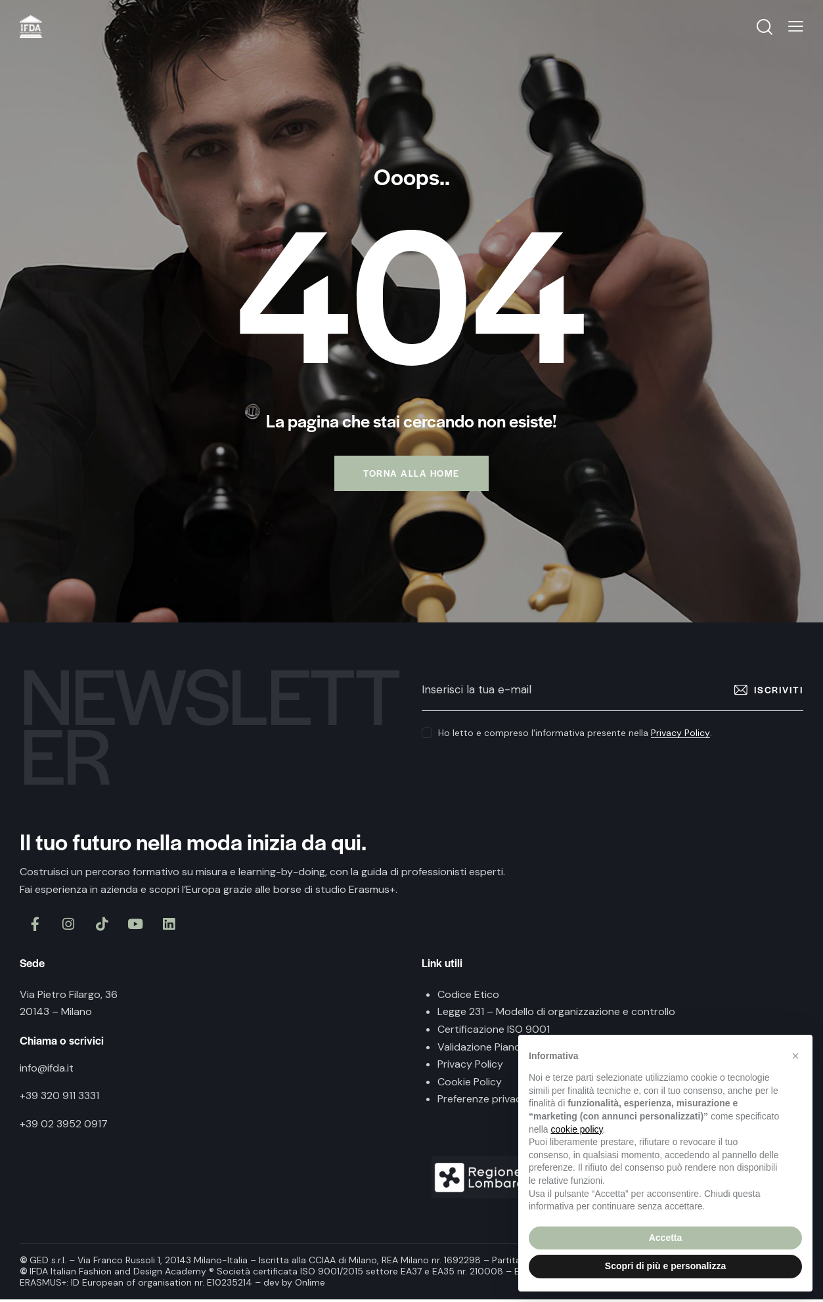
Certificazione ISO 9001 (493, 1032)
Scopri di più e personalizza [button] (665, 1266)
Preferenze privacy (482, 1101)
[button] (795, 1055)
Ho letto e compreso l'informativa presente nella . (575, 735)
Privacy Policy (680, 736)
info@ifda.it (47, 1070)
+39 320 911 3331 (59, 1098)
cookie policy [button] (576, 1129)
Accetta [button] (665, 1237)
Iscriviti (779, 692)
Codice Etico (468, 997)
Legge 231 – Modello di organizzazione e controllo (556, 1014)
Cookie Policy (469, 1084)
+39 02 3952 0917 (64, 1126)
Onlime (310, 1285)
